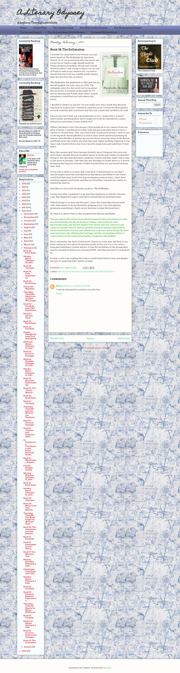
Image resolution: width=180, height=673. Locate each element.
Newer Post (57, 338)
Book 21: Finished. (28, 402)
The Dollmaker (91, 271)
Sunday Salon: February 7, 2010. (29, 580)
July (26, 231)
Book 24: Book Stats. (29, 282)
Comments (145, 123)
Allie (63, 267)
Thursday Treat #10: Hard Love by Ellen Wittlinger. (30, 296)
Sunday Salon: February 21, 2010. (28, 372)
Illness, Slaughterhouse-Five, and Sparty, (29, 335)
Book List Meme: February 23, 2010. (28, 345)
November (29, 217)
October (28, 221)
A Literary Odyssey (51, 13)
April (26, 241)
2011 (24, 208)
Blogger (107, 668)
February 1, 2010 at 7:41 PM (77, 286)
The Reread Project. (31, 32)
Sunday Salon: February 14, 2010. (28, 491)
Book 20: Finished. (28, 499)
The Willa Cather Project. (94, 28)
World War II (107, 271)
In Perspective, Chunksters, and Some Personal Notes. (29, 447)
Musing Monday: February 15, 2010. (28, 476)
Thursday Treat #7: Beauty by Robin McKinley (29, 608)
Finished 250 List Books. (104, 32)
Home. (23, 28)
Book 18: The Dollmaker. (29, 641)
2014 (24, 197)
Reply (59, 293)
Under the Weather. (29, 288)
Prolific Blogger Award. (28, 468)
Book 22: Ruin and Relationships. (29, 382)
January (28, 647)
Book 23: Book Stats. (29, 322)
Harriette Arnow (74, 271)
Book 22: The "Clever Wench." (29, 390)
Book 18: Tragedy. (28, 617)
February (28, 248)
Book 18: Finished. (28, 588)
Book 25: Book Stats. (29, 252)
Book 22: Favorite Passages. (28, 354)
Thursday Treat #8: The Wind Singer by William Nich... (29, 518)
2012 (24, 204)
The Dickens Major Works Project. (66, 32)
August (27, 227)
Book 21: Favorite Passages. (28, 423)
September (29, 224)
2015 (24, 194)
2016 (24, 190)
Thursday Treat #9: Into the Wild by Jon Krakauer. (29, 412)
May (26, 238)
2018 (24, 184)
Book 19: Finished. (28, 538)
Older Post (123, 338)
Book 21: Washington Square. (29, 460)
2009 (24, 651)
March (27, 245)
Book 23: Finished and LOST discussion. (29, 307)
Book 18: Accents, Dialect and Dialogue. (29, 634)
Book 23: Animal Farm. (28, 316)
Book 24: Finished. (28, 267)
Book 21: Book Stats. (29, 484)
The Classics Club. (63, 28)
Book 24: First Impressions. (29, 275)
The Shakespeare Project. (128, 28)
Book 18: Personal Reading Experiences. (29, 596)
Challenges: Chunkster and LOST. (29, 571)
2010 (24, 211)
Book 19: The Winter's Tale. (29, 554)
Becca (59, 286)
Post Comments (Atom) (97, 348)
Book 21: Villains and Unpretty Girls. (28, 432)
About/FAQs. (40, 28)
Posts (142, 119)
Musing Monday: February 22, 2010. (28, 362)
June (26, 234)
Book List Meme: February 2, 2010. (29, 624)
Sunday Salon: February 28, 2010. (28, 259)
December (29, 214)
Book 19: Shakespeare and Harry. (29, 545)
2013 (24, 201)
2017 (24, 187)
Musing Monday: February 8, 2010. (29, 563)
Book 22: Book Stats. (29, 397)
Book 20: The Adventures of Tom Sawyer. (29, 530)
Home (90, 338)
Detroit (61, 271)
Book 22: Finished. (28, 328)
